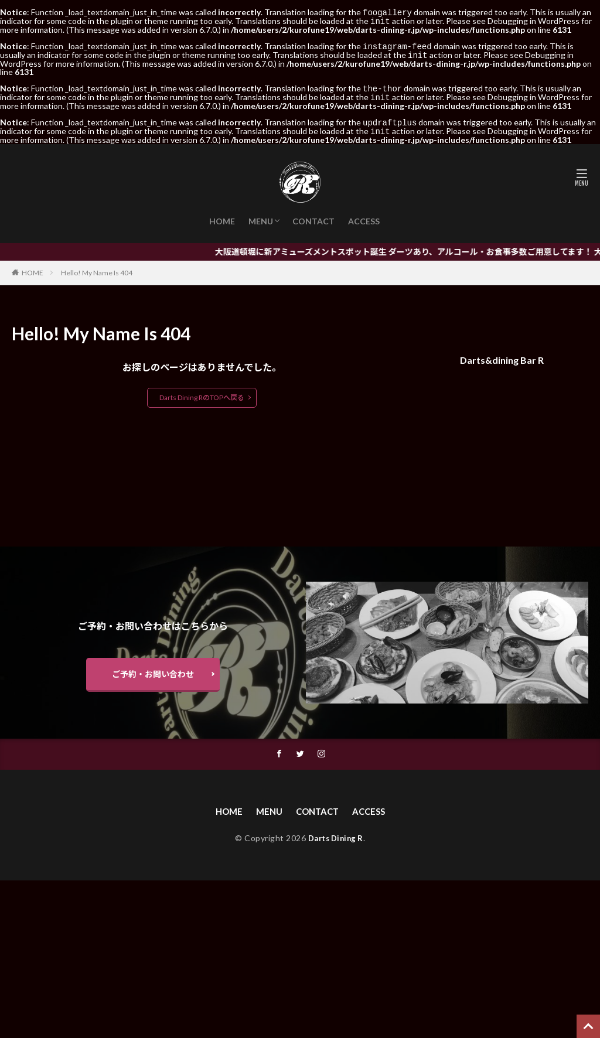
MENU (260, 216)
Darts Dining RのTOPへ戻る (201, 392)
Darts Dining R (335, 837)
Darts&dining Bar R (502, 355)
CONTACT (313, 216)
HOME (222, 216)
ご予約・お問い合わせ (153, 671)
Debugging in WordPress (533, 20)
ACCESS (364, 216)
